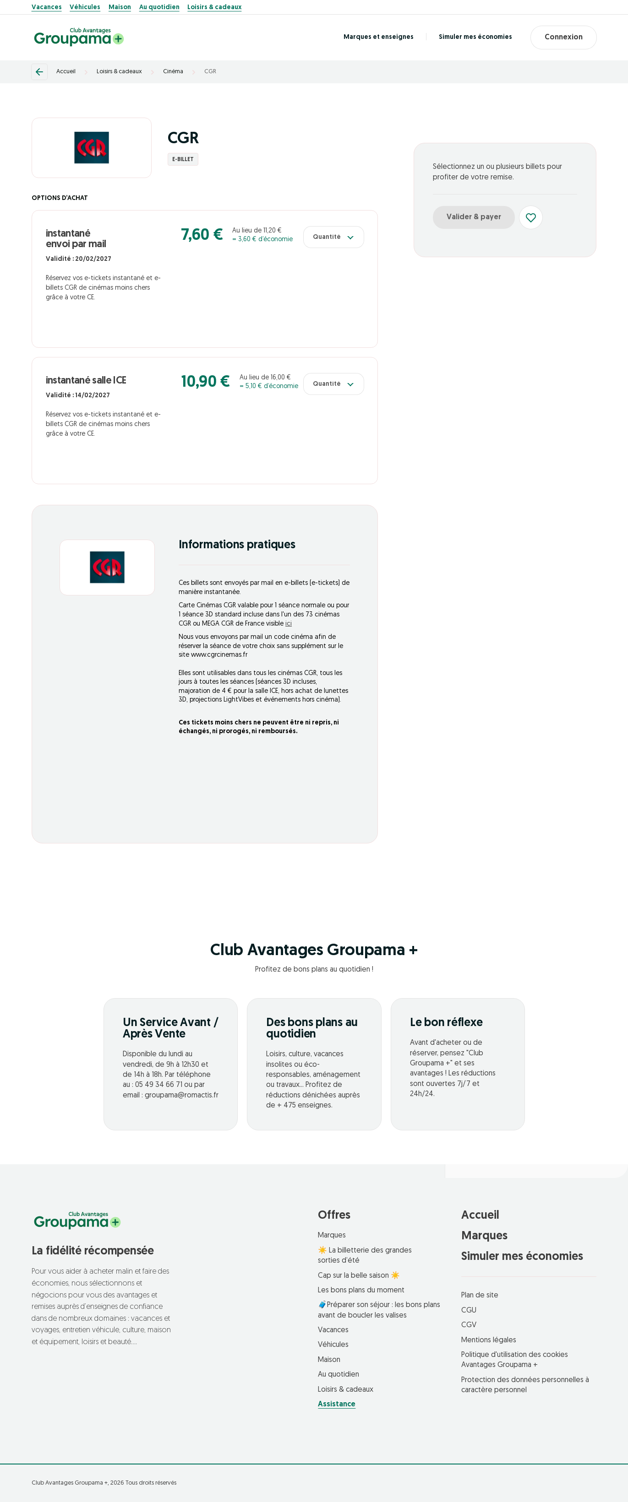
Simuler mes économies (475, 37)
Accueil (66, 72)
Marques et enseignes (379, 37)
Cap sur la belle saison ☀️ (359, 1276)
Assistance (336, 1404)
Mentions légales (488, 1340)
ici (288, 624)
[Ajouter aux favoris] (530, 217)
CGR (210, 72)
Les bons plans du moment (361, 1290)
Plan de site (479, 1295)
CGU (468, 1310)
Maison (120, 8)
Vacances (47, 8)
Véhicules (85, 8)
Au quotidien (159, 8)
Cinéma (173, 72)
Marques (332, 1235)
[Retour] (39, 72)
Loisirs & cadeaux (214, 8)
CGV (468, 1325)
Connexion (564, 37)
